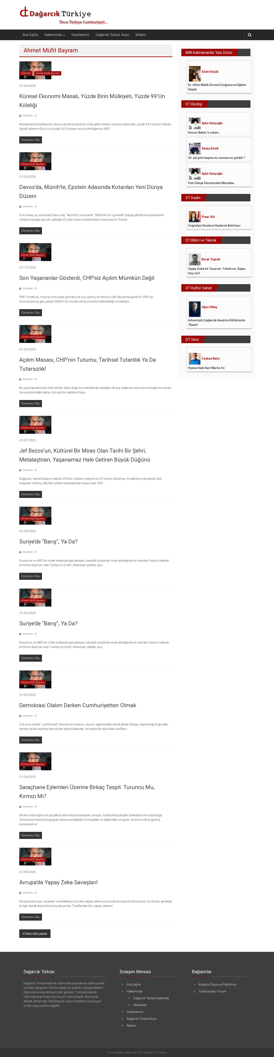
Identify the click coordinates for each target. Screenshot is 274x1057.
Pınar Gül (208, 216)
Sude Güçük (210, 71)
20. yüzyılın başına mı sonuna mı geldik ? (216, 157)
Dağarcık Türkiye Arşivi (112, 35)
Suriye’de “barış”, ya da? (48, 623)
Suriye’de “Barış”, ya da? (48, 541)
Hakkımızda (53, 35)
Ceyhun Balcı (211, 358)
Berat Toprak (211, 259)
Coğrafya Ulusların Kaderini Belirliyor (214, 225)
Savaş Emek (210, 148)
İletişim (141, 35)
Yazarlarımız (80, 35)
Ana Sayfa (30, 35)
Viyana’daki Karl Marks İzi (206, 368)
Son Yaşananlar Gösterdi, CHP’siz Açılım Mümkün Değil (86, 278)
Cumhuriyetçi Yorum (212, 991)
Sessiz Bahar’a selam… (204, 132)
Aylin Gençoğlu (212, 123)
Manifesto (140, 1005)
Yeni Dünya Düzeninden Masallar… (212, 183)
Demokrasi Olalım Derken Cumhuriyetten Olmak (77, 705)
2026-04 (26, 73)
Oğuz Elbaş (209, 307)
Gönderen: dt (29, 115)
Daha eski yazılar (36, 933)
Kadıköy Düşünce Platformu (217, 984)
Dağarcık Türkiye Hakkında (151, 998)
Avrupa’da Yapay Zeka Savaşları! (58, 882)
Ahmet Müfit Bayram (48, 73)
